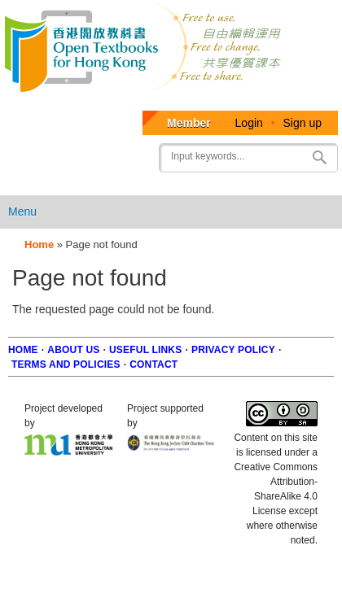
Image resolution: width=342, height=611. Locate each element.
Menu (22, 211)
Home (39, 244)
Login (249, 122)
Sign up (302, 122)
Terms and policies (66, 364)
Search (319, 157)
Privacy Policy (233, 350)
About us (73, 350)
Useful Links (145, 350)
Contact (153, 364)
